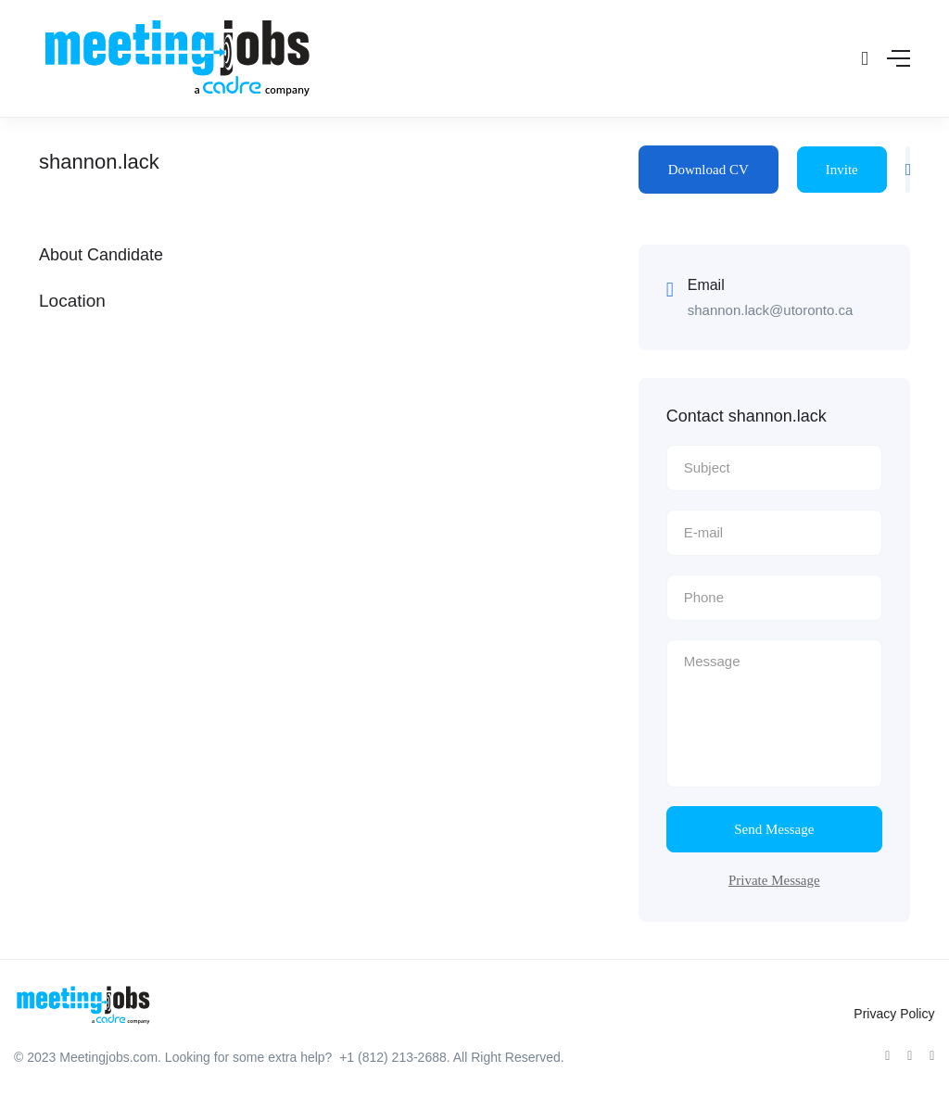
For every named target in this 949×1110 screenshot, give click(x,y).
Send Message (774, 829)
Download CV (708, 169)
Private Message (774, 880)
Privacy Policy (894, 1013)
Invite (842, 169)
